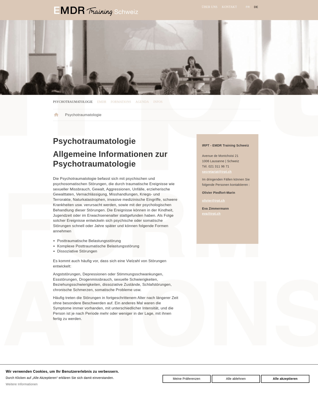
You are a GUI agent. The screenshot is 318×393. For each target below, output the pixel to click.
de (256, 7)
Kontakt (229, 7)
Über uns (210, 7)
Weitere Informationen (22, 384)
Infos (158, 101)
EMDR (101, 101)
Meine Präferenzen (186, 378)
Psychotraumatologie (73, 101)
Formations (121, 101)
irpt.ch (96, 11)
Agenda (142, 101)
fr (248, 7)
